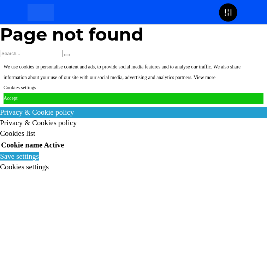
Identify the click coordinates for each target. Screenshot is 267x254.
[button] (227, 12)
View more (204, 77)
